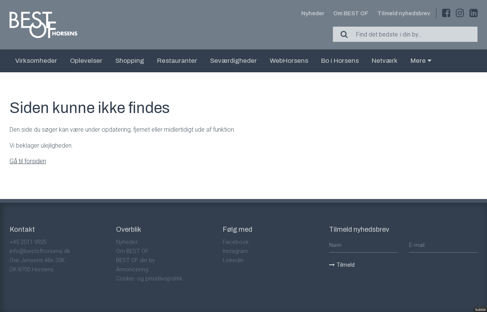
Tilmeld (342, 265)
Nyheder (312, 13)
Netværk (385, 60)
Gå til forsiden (28, 161)
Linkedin (233, 260)
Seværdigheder (233, 60)
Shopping (129, 60)
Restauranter (177, 60)
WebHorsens (289, 60)
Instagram (235, 251)
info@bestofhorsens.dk (40, 251)
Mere (421, 60)
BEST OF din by (135, 260)
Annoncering (132, 269)
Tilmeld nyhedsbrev (403, 13)
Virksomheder (36, 60)
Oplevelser (86, 60)
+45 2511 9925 (28, 242)
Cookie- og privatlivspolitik (149, 278)
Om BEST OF (350, 13)
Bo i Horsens (340, 60)
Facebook (235, 242)
